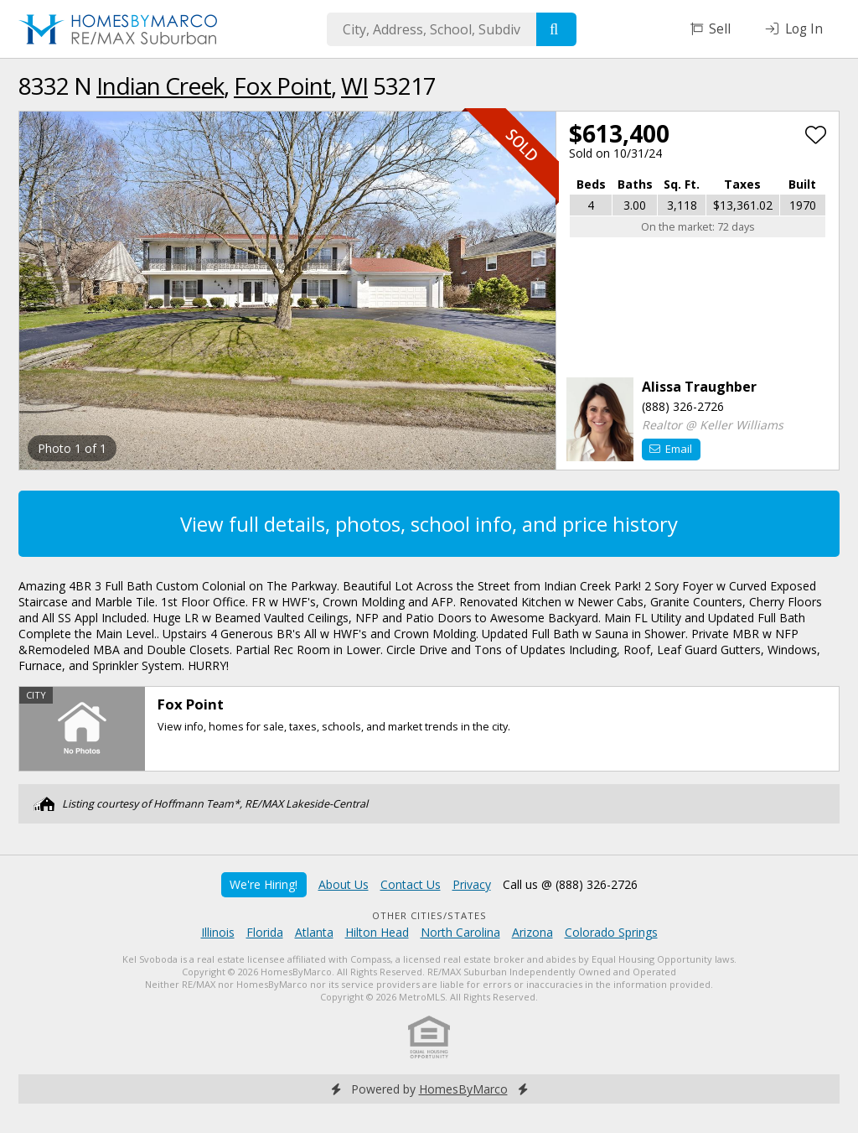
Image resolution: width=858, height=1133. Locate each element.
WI (354, 85)
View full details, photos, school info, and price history (429, 524)
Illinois (218, 932)
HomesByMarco (463, 1089)
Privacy (471, 884)
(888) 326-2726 (683, 406)
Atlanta (314, 932)
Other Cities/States (429, 915)
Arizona (532, 932)
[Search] (556, 29)
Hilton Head (377, 932)
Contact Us (410, 884)
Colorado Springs (611, 932)
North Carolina (460, 932)
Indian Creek (160, 85)
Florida (264, 932)
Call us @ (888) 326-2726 (570, 884)
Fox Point (282, 85)
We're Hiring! (263, 884)
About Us (343, 884)
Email (670, 448)
